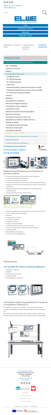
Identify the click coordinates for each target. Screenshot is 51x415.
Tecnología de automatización (42, 46)
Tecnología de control (12, 109)
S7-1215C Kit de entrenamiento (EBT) (18, 93)
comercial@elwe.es (10, 7)
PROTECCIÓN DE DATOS (25, 398)
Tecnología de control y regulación (16, 106)
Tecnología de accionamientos (15, 101)
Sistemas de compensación (14, 128)
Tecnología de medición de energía (16, 125)
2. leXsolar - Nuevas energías (15, 133)
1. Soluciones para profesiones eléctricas (28, 47)
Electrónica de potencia (12, 114)
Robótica (8, 71)
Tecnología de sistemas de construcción (18, 117)
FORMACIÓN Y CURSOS (25, 36)
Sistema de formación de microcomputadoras (19, 111)
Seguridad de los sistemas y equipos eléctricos (20, 119)
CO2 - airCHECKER (11, 66)
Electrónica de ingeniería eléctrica (16, 103)
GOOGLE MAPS (25, 376)
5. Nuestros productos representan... (17, 143)
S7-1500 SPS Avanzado (13, 79)
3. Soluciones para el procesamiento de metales (21, 136)
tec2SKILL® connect (13, 76)
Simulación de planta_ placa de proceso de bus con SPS (23, 87)
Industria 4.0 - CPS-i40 (12, 68)
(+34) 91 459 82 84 (28, 378)
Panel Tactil (10, 84)
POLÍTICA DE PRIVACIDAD (25, 395)
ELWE (25, 25)
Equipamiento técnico (8, 46)
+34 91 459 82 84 (16, 5)
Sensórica (8, 95)
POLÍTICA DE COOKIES (25, 401)
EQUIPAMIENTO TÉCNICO (25, 29)
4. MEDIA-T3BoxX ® (11, 140)
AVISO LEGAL (25, 392)
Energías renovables (12, 122)
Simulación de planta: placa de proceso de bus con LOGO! (24, 90)
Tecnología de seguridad (13, 130)
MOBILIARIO (25, 32)
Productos (17, 45)
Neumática (9, 98)
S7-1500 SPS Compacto (13, 82)
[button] (39, 12)
